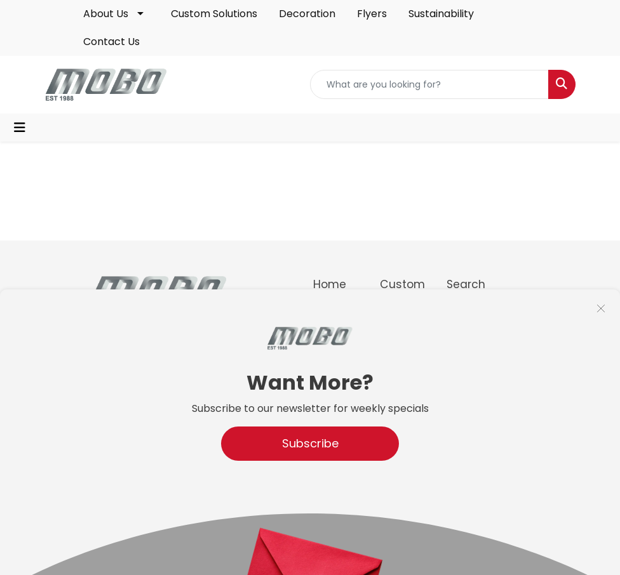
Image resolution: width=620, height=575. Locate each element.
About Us (105, 13)
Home (329, 284)
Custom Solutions (214, 13)
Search (466, 284)
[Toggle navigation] (19, 127)
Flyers (372, 13)
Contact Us (111, 41)
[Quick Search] (429, 84)
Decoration (307, 13)
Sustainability (441, 13)
